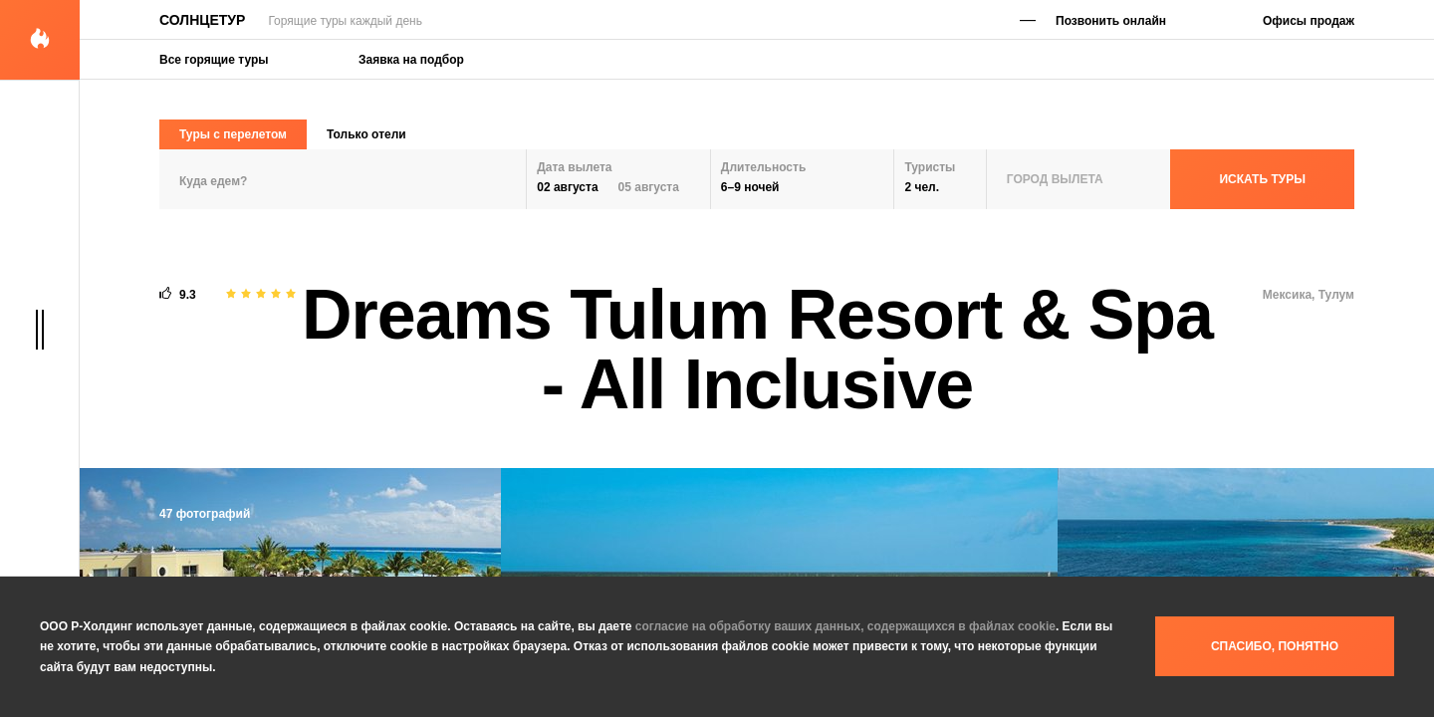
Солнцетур (202, 20)
